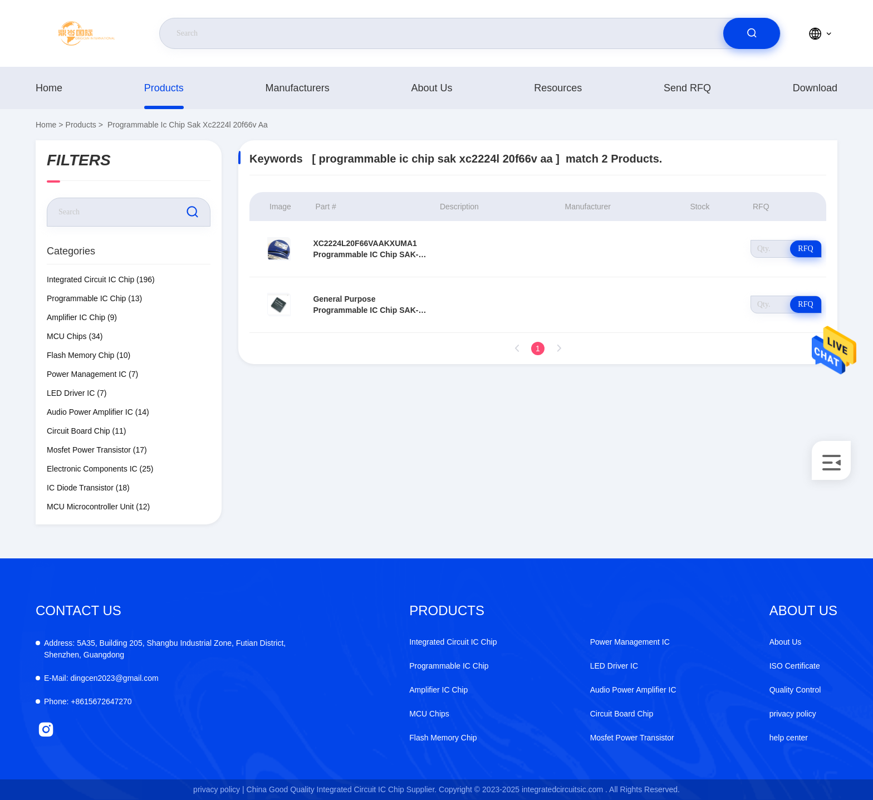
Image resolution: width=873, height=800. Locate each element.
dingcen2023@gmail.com (101, 678)
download (815, 88)
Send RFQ (687, 88)
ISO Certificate (794, 665)
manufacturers (298, 88)
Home (49, 88)
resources (558, 88)
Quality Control (795, 689)
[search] (751, 33)
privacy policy (792, 713)
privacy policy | (218, 789)
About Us (431, 88)
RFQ (805, 248)
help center (788, 737)
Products (164, 88)
